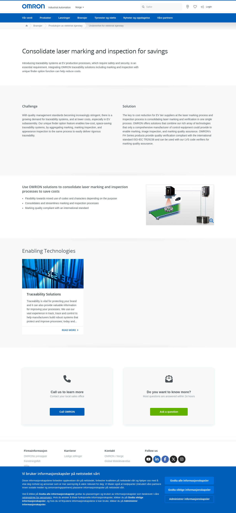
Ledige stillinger (73, 456)
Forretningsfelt (32, 461)
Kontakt (110, 450)
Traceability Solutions (44, 294)
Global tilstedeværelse (117, 461)
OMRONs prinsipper (35, 456)
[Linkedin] (157, 459)
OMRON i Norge (114, 456)
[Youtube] (148, 459)
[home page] (25, 25)
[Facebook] (165, 459)
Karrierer (70, 450)
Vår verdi (27, 17)
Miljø (26, 466)
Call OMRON (67, 411)
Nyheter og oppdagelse (136, 17)
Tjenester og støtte (105, 17)
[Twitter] (173, 459)
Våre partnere (165, 17)
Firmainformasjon (35, 450)
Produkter (45, 17)
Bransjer (82, 17)
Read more (69, 330)
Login (209, 6)
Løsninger (64, 17)
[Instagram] (181, 459)
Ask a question (169, 411)
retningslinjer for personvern (37, 497)
